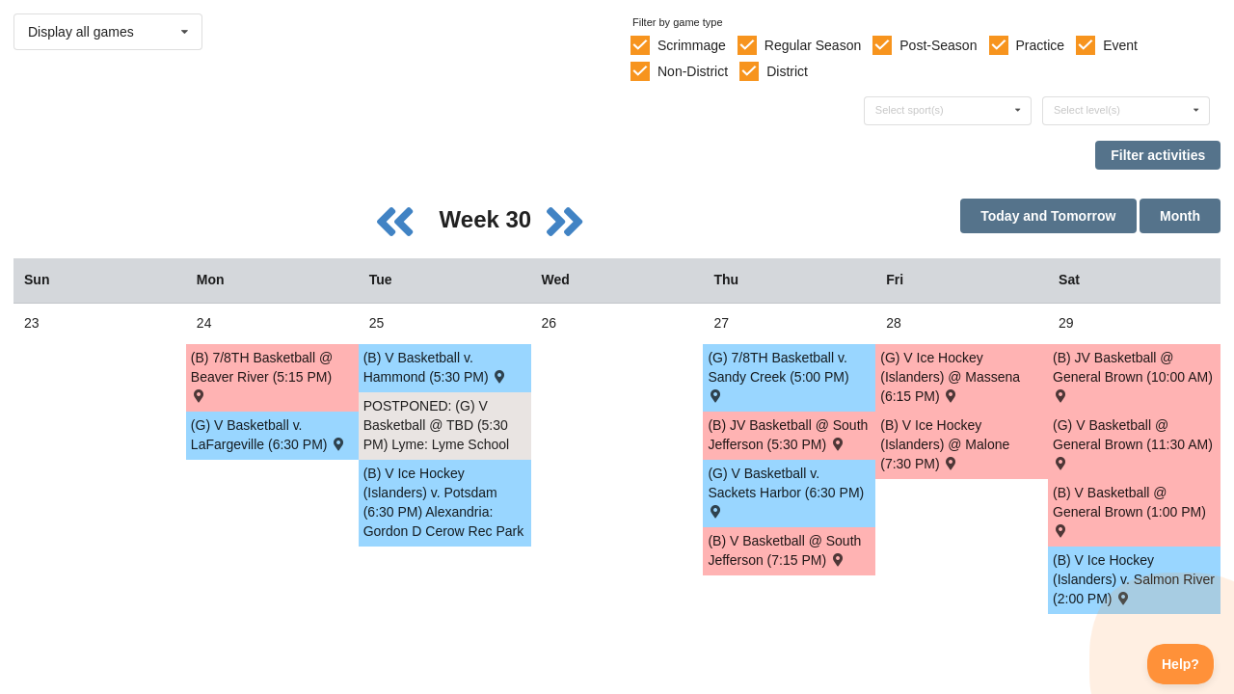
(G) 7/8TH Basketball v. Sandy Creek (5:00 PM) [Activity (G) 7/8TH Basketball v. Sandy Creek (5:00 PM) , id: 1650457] (778, 375)
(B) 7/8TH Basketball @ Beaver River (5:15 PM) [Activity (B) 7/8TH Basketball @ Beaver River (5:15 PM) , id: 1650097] (262, 375)
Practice (1040, 45)
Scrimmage (691, 45)
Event (1120, 45)
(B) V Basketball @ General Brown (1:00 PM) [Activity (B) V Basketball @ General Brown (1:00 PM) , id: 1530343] (1129, 510)
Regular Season (813, 45)
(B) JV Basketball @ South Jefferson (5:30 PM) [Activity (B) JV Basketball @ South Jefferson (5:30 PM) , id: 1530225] (788, 434)
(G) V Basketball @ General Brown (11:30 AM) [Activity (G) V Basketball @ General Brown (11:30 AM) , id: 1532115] (1133, 442)
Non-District (692, 71)
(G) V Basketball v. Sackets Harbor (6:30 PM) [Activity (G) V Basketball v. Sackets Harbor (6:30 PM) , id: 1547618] (786, 491)
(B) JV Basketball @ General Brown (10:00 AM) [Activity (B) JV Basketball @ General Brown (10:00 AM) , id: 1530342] (1133, 375)
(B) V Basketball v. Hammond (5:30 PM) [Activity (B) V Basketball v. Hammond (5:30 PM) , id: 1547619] (435, 367)
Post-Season (938, 45)
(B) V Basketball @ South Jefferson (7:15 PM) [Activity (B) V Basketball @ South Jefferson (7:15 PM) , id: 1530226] (784, 550)
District (787, 71)
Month (1180, 216)
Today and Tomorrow (1047, 216)
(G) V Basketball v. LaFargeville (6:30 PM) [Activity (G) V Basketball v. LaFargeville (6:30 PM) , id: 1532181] (269, 434)
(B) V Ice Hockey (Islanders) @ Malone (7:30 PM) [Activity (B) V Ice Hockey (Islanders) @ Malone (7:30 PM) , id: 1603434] (944, 444)
